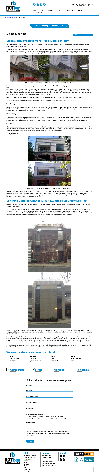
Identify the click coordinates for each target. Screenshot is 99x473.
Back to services (82, 35)
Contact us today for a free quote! (50, 25)
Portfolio (71, 11)
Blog (80, 11)
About (36, 11)
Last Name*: (29, 390)
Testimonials (28, 466)
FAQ (25, 467)
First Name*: (29, 385)
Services (60, 11)
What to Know (48, 11)
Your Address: (30, 408)
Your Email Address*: (32, 396)
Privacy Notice (28, 469)
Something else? (30, 422)
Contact (39, 13)
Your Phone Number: (32, 402)
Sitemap (26, 471)
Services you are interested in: (34, 414)
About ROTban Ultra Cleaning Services (30, 456)
